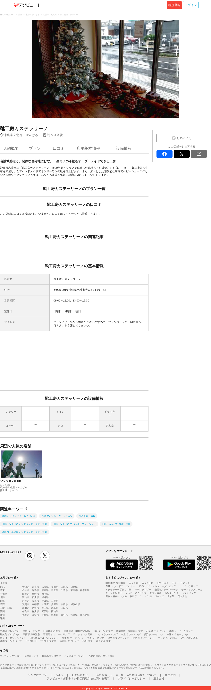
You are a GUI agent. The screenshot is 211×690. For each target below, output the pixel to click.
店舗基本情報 (88, 148)
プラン (35, 148)
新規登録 (174, 5)
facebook (164, 154)
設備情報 (124, 148)
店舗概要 (11, 148)
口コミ (58, 148)
